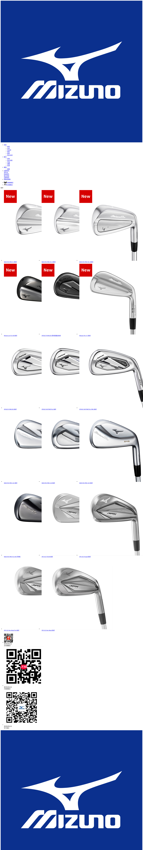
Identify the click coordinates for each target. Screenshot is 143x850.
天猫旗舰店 (8, 182)
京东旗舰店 (8, 184)
